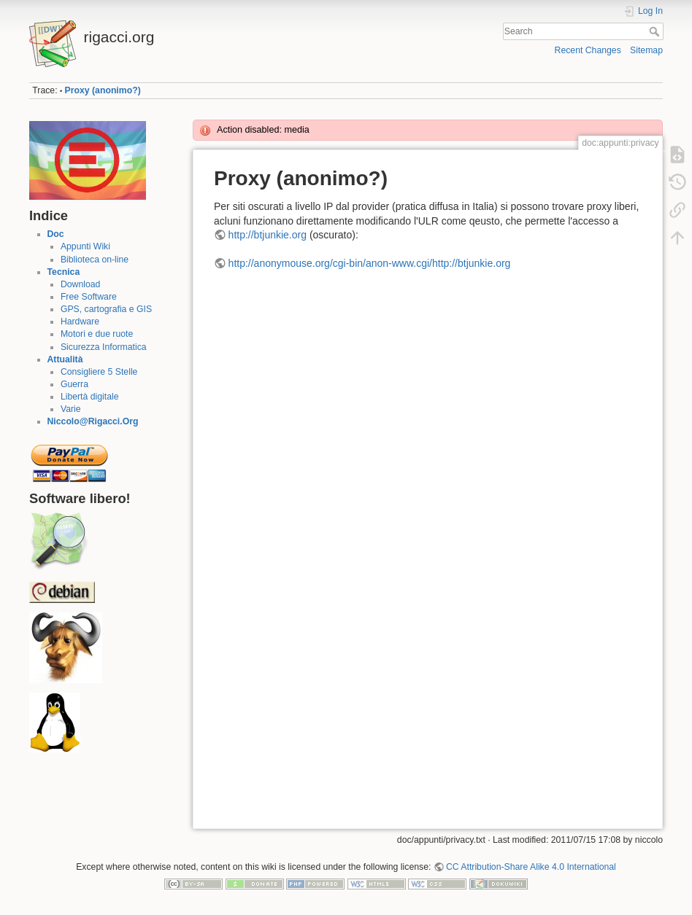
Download (80, 284)
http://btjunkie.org (267, 235)
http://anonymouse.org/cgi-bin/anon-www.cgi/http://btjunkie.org (369, 263)
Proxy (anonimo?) (103, 90)
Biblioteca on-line (94, 259)
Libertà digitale (90, 397)
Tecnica (63, 272)
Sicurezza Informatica (104, 347)
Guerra (74, 384)
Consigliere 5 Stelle (99, 372)
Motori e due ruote (97, 334)
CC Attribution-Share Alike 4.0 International (531, 867)
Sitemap (646, 50)
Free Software (89, 297)
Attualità (65, 359)
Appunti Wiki (85, 246)
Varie (71, 409)
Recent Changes (588, 50)
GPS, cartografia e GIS (106, 309)
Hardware (80, 321)
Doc (55, 234)
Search (656, 31)
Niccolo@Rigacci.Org (93, 421)
